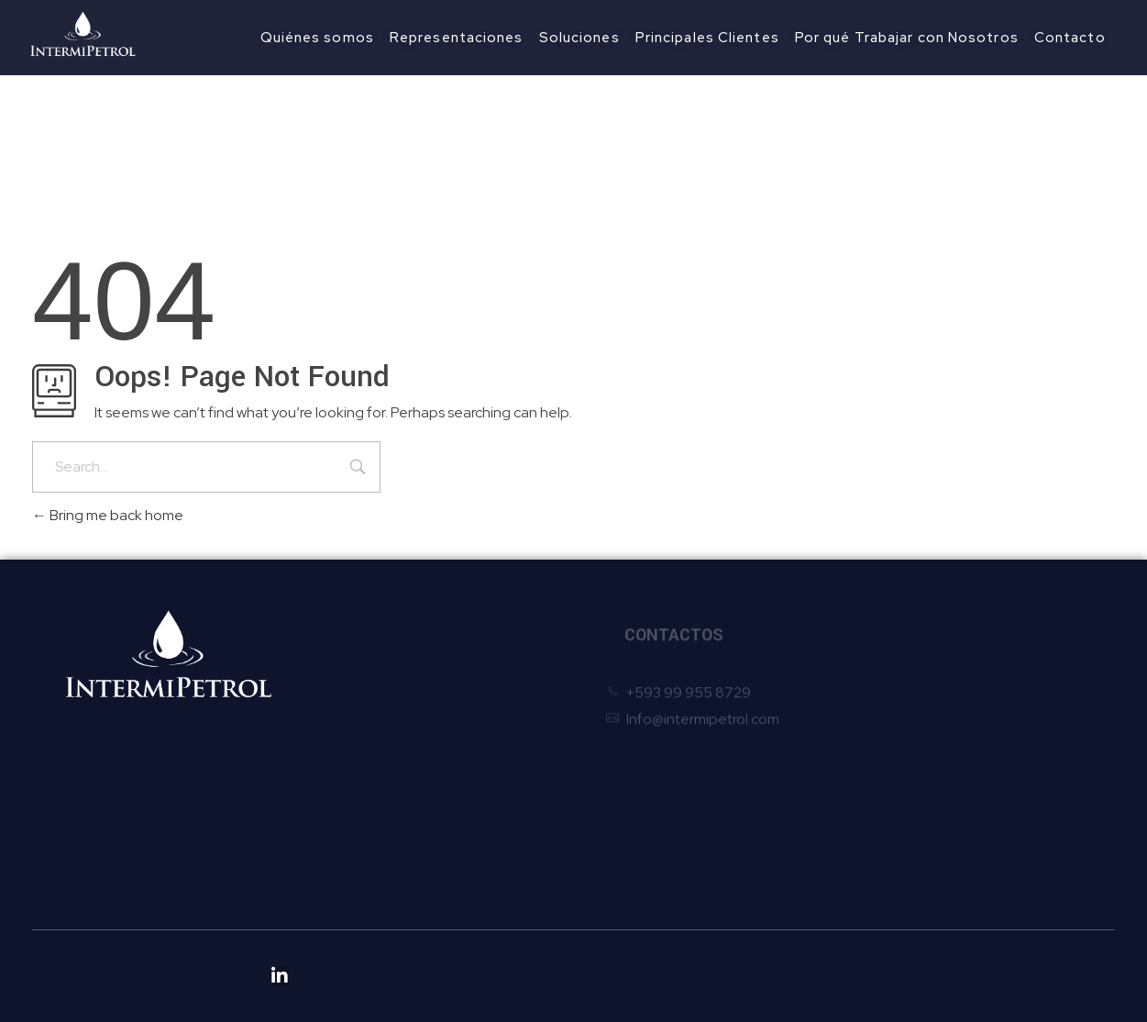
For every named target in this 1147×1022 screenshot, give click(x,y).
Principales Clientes (385, 778)
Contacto (353, 833)
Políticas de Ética (375, 879)
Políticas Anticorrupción (397, 906)
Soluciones (356, 751)
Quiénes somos (372, 695)
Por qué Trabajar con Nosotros (420, 806)
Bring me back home (107, 515)
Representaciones (381, 723)
